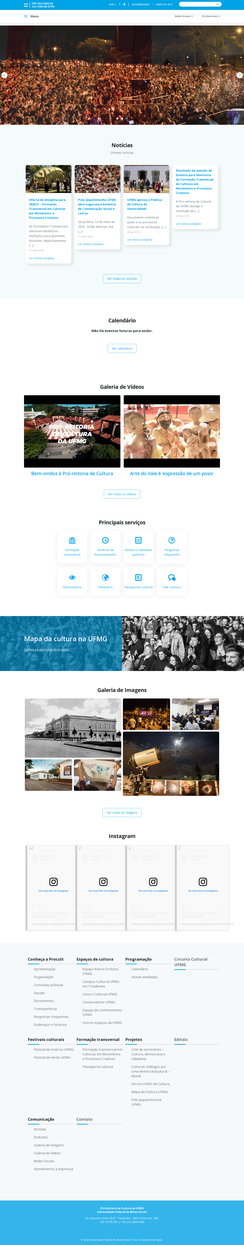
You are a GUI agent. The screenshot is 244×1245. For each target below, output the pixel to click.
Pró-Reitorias (211, 16)
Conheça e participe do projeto (46, 649)
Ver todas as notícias (122, 279)
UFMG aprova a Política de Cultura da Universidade (144, 204)
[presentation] (4, 75)
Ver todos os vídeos (122, 494)
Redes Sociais (184, 16)
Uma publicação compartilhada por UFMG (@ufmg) (58, 924)
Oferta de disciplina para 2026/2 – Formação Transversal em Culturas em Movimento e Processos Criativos (47, 209)
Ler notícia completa (41, 258)
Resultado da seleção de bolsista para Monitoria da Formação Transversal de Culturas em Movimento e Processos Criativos (195, 181)
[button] (117, 119)
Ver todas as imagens (122, 812)
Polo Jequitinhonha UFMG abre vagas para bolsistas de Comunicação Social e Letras (97, 206)
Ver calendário (122, 348)
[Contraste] (124, 4)
